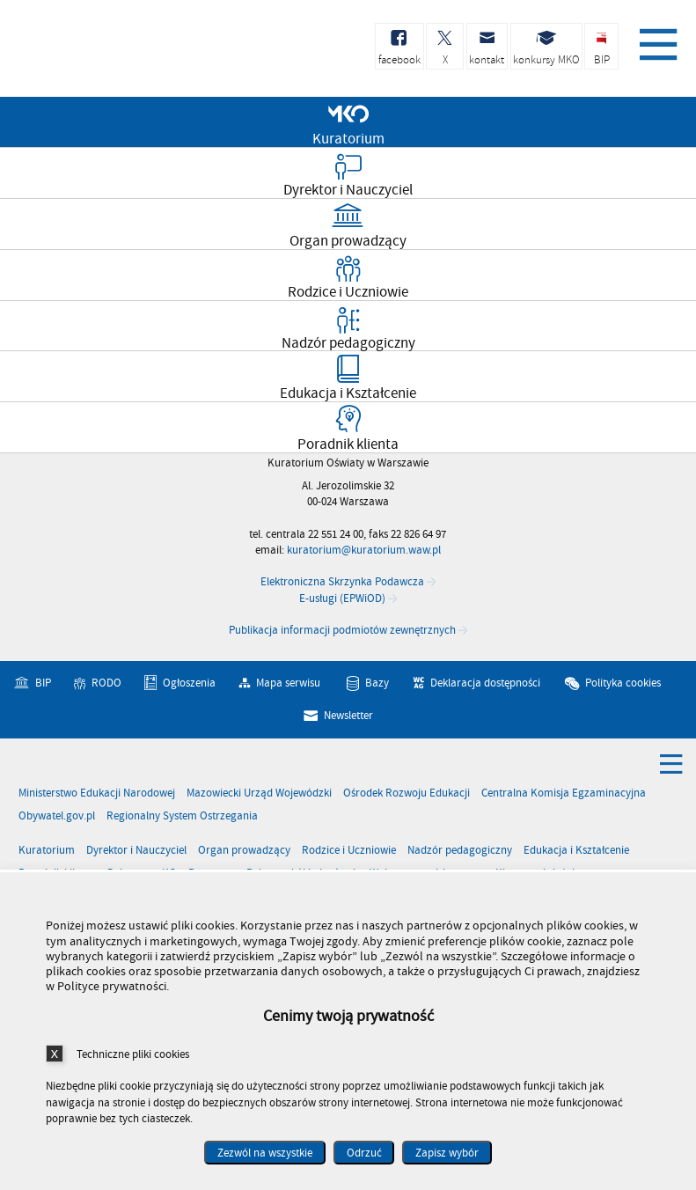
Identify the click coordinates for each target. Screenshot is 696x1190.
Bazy (377, 683)
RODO (106, 683)
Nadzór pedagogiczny (459, 850)
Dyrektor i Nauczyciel (136, 850)
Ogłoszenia (189, 683)
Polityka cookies (623, 683)
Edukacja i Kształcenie (576, 850)
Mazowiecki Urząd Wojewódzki (259, 793)
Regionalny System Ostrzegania (182, 816)
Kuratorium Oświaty (105, 51)
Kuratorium (46, 850)
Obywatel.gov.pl (56, 816)
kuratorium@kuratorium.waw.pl (364, 550)
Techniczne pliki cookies (133, 1054)
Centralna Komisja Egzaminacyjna (563, 793)
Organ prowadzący (244, 850)
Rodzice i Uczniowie (349, 850)
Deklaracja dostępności (485, 683)
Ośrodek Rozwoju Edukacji (406, 793)
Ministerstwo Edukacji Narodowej (96, 793)
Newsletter (348, 716)
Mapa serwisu (288, 683)
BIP (43, 683)
